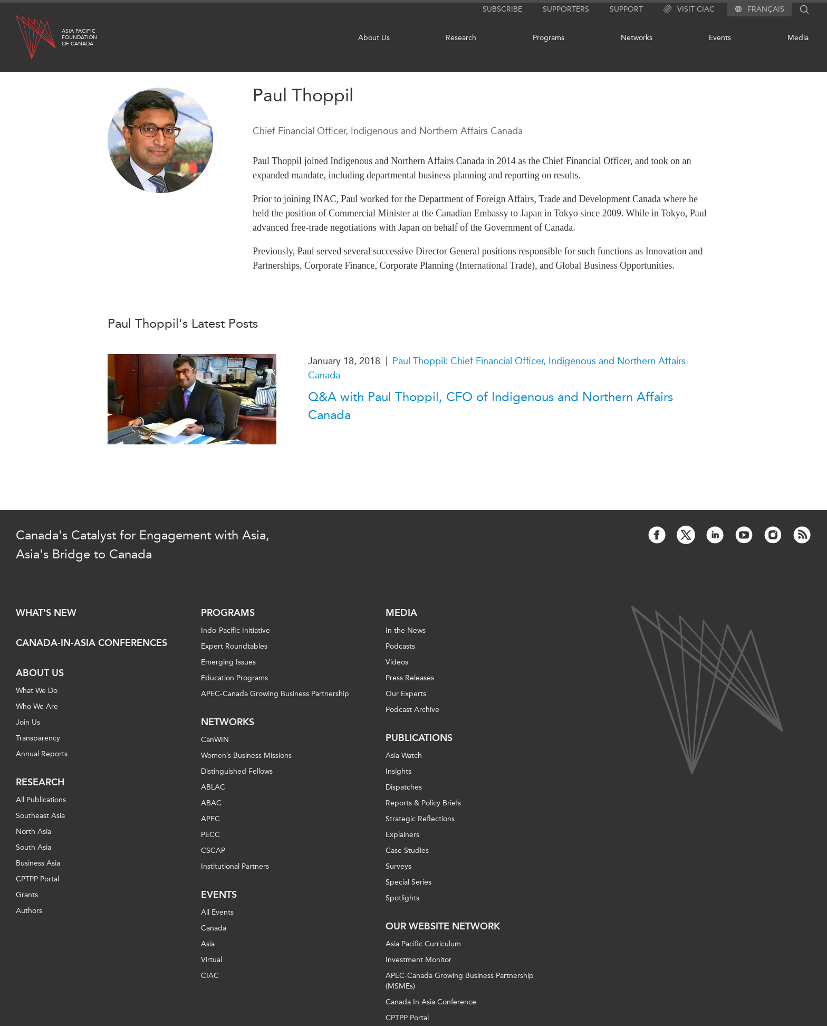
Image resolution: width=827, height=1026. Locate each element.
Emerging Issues (228, 662)
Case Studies (407, 850)
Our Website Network (443, 926)
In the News (406, 630)
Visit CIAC (689, 9)
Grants (27, 894)
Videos (397, 662)
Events (720, 37)
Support (626, 9)
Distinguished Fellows (237, 771)
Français (765, 9)
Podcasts (400, 646)
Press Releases (410, 677)
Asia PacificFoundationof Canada (79, 37)
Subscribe (502, 9)
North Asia (33, 831)
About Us (374, 37)
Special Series (408, 882)
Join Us (28, 722)
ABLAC (213, 787)
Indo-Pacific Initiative (235, 630)
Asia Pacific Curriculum (423, 943)
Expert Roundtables (234, 646)
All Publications (41, 799)
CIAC (210, 975)
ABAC (211, 803)
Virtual (211, 959)
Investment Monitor (418, 959)
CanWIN (215, 739)
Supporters (566, 9)
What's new (46, 613)
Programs (548, 37)
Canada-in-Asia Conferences (91, 643)
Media (798, 37)
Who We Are (37, 706)
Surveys (398, 866)
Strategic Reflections (420, 818)
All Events (217, 912)
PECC (210, 834)
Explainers (402, 834)
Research (461, 37)
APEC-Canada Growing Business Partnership (275, 693)
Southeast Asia (40, 815)
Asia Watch (404, 755)
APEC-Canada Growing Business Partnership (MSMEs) (460, 981)
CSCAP (213, 850)
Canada (213, 928)
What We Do (36, 690)
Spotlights (402, 898)
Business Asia (38, 863)
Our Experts (406, 693)
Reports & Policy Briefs (423, 803)
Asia (208, 943)
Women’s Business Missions (246, 755)
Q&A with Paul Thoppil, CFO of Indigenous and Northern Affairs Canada (490, 406)
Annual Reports (42, 753)
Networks (636, 37)
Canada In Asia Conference (431, 1002)
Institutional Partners (235, 866)
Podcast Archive (412, 709)
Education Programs (234, 677)
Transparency (38, 738)
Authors (29, 910)
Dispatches (404, 787)
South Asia (33, 847)
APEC (210, 818)
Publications (419, 738)
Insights (398, 771)
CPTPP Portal (37, 879)
